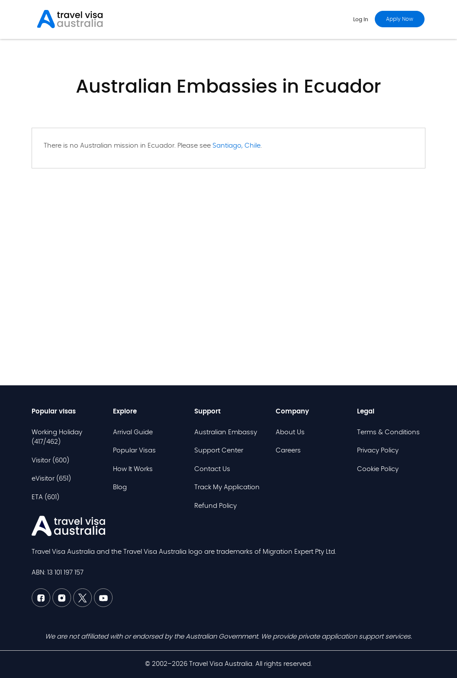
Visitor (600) (50, 460)
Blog (120, 487)
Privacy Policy (378, 450)
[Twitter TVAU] (83, 605)
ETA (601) (45, 497)
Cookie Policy (378, 469)
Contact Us (212, 469)
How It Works (133, 469)
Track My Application (227, 487)
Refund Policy (215, 506)
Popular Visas (134, 450)
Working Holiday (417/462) (57, 437)
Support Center (218, 450)
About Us (290, 432)
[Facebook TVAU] (42, 605)
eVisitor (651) (51, 478)
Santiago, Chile (236, 145)
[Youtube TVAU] (103, 605)
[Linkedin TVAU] (62, 605)
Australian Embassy (225, 432)
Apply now (399, 19)
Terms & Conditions (388, 432)
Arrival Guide (133, 432)
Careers (288, 450)
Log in (360, 19)
